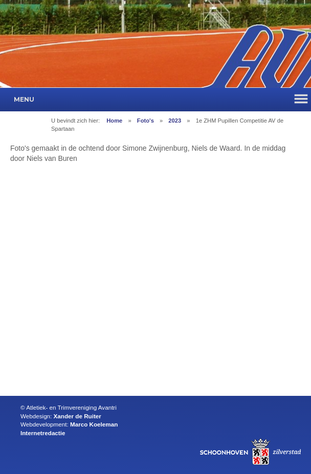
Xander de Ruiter (77, 416)
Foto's (145, 120)
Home (114, 120)
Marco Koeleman (94, 424)
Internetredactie (42, 433)
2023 (174, 120)
